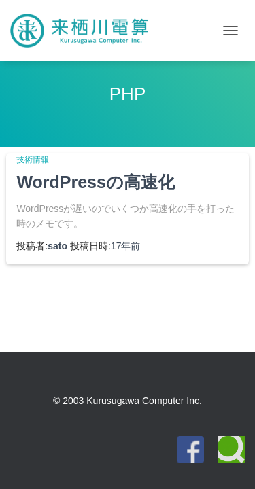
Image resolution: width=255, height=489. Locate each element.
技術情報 (32, 159)
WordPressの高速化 (95, 182)
